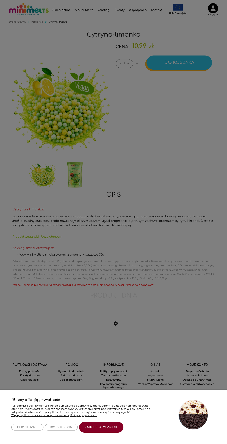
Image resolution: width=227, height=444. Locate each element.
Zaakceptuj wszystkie (101, 427)
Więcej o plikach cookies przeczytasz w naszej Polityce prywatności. (54, 415)
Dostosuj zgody (61, 427)
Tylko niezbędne (27, 427)
